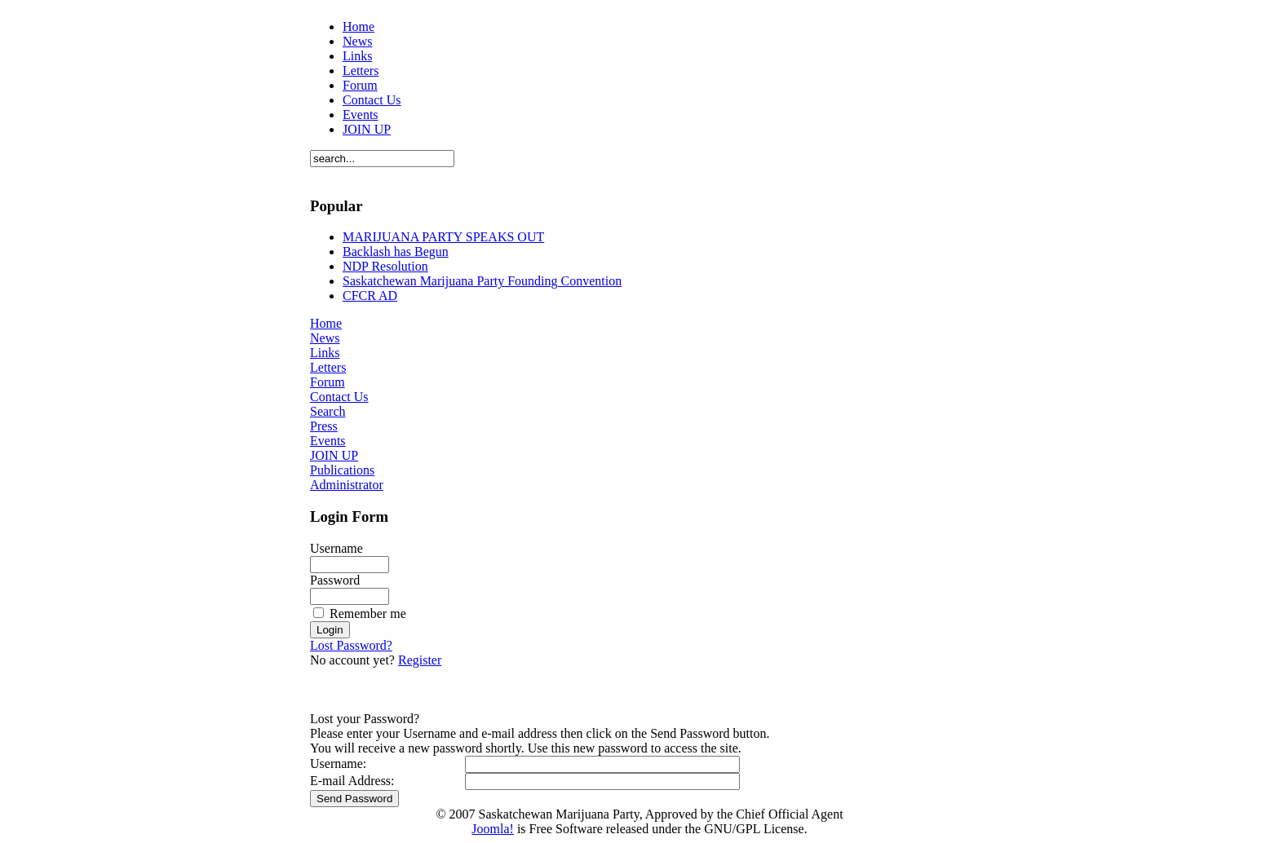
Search (328, 411)
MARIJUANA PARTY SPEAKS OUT (443, 237)
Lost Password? (351, 645)
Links (357, 56)
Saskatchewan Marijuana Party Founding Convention (482, 281)
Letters (360, 70)
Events (360, 114)
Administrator (346, 485)
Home (358, 26)
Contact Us (372, 100)
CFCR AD (370, 295)
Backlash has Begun (396, 251)
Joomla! (492, 829)
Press (324, 426)
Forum (360, 85)
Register (419, 660)
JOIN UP (367, 129)
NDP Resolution (385, 266)
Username (336, 548)
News (357, 41)
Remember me (368, 613)
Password (335, 580)
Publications (342, 470)
